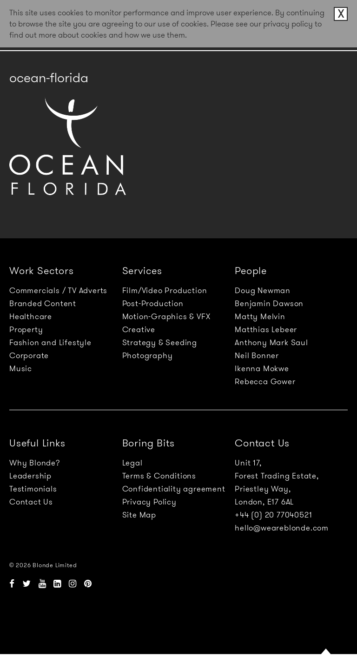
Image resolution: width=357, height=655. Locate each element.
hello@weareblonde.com (282, 527)
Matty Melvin (260, 316)
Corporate (29, 355)
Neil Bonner (257, 355)
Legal (132, 462)
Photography (147, 355)
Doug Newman (263, 290)
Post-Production (153, 303)
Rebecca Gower (265, 381)
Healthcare (30, 316)
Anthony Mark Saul (271, 342)
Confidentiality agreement (173, 488)
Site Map (139, 514)
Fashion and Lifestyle (50, 342)
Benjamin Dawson (269, 303)
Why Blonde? (34, 462)
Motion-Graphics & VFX (166, 316)
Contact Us (31, 501)
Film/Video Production (164, 290)
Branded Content (42, 303)
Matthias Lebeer (266, 329)
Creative (138, 329)
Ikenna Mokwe (262, 368)
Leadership (30, 475)
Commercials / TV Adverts (58, 290)
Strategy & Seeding (159, 342)
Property (26, 329)
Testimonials (33, 488)
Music (20, 368)
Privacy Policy (149, 501)
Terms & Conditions (159, 475)
